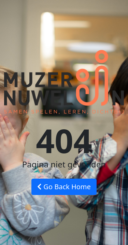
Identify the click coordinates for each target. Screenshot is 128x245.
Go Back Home (64, 186)
